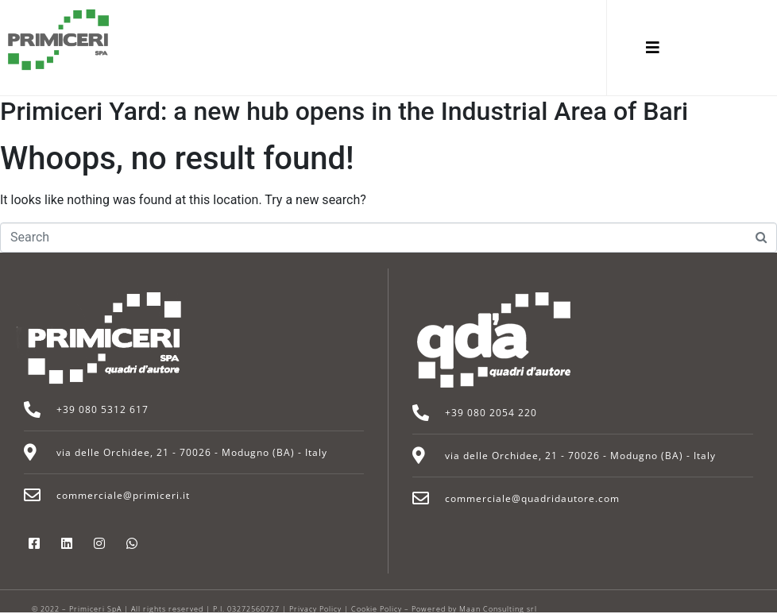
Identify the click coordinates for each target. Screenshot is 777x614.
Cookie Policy (376, 609)
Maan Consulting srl (498, 609)
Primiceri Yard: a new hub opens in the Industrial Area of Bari (344, 111)
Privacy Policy (315, 609)
